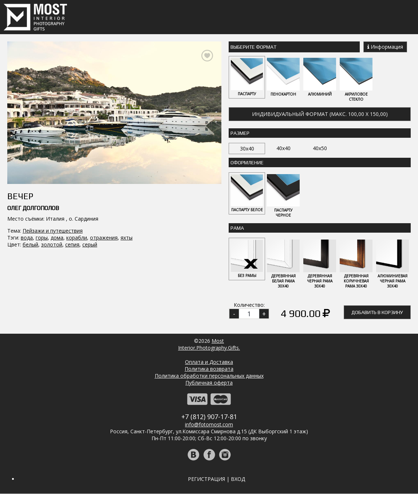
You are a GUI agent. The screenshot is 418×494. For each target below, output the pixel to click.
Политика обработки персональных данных (209, 376)
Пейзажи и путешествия (53, 230)
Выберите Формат (253, 47)
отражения (104, 237)
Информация (385, 46)
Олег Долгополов (33, 208)
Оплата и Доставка (209, 362)
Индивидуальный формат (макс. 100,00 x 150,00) (320, 114)
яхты (127, 237)
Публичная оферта (209, 382)
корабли (76, 237)
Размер (239, 133)
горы (42, 237)
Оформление (247, 162)
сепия (72, 244)
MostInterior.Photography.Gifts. (209, 345)
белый (30, 244)
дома (57, 237)
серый (89, 244)
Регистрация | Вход (216, 479)
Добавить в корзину (377, 313)
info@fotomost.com (209, 424)
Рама (237, 228)
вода (27, 237)
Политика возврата (209, 369)
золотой (51, 244)
